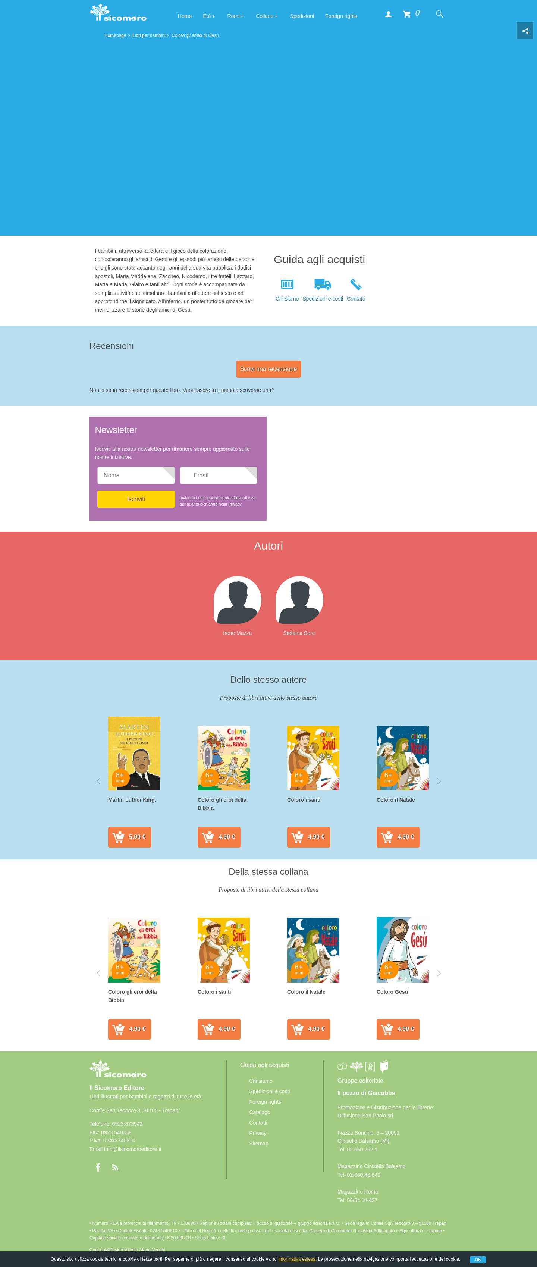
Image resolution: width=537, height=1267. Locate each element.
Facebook (98, 1167)
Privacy (234, 504)
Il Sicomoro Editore (118, 1075)
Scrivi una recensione (268, 369)
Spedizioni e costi (322, 299)
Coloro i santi (303, 800)
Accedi (388, 14)
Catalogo (259, 1112)
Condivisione (525, 30)
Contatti (356, 299)
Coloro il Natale (396, 800)
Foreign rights (341, 16)
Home (185, 16)
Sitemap (258, 1144)
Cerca (439, 14)
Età (207, 16)
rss (115, 1167)
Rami (233, 16)
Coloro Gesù (392, 992)
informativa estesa (297, 1259)
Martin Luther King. (132, 800)
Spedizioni (302, 16)
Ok (478, 1259)
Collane (264, 16)
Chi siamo (287, 299)
